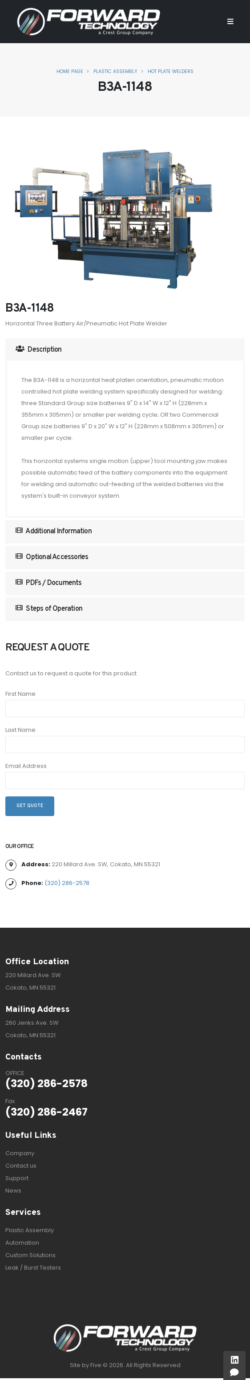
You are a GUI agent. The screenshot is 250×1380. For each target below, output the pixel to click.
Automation (22, 1242)
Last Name (20, 730)
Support (16, 1178)
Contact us (20, 1165)
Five (95, 1365)
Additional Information (54, 531)
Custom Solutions (30, 1255)
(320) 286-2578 (66, 883)
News (13, 1190)
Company (19, 1153)
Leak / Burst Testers (33, 1267)
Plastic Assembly (115, 71)
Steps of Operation (49, 608)
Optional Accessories (52, 557)
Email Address (26, 766)
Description (39, 349)
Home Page (69, 71)
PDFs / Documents (49, 583)
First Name (20, 694)
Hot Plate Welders (171, 71)
